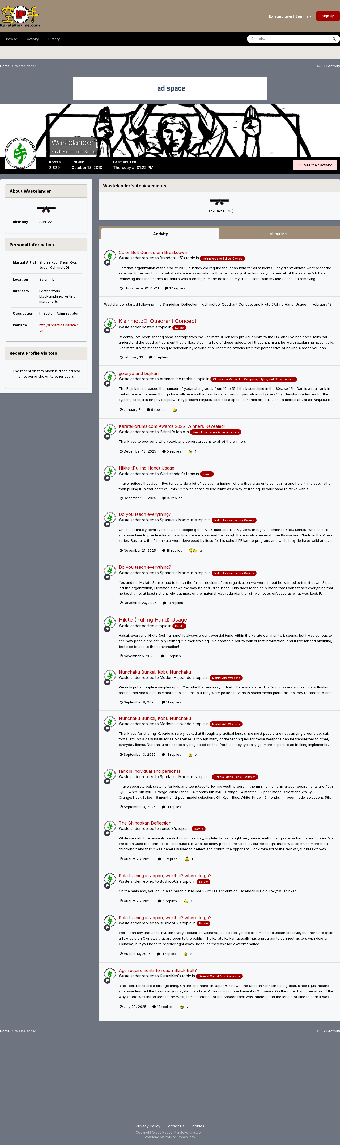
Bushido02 (169, 881)
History (54, 39)
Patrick (166, 431)
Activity (33, 39)
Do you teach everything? (145, 514)
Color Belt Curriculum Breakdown (153, 252)
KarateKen (169, 976)
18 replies (172, 550)
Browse (11, 39)
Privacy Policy (148, 1126)
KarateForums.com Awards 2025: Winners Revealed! (172, 426)
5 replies (171, 451)
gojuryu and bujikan (139, 373)
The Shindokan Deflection (177, 304)
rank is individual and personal (149, 771)
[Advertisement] (170, 1080)
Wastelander (130, 258)
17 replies (175, 288)
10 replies (168, 859)
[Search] (273, 39)
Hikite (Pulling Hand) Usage (284, 304)
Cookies (197, 1126)
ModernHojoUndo (176, 677)
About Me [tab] (278, 233)
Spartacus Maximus (177, 520)
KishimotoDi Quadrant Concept (228, 304)
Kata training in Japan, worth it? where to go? (165, 875)
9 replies (156, 409)
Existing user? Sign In (290, 16)
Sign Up (328, 16)
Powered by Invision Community (170, 1137)
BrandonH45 (171, 258)
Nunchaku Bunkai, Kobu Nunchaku (155, 672)
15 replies (172, 498)
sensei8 (167, 828)
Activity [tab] (160, 233)
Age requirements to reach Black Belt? (158, 970)
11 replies (171, 702)
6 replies (158, 357)
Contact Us (175, 1126)
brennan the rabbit (176, 379)
